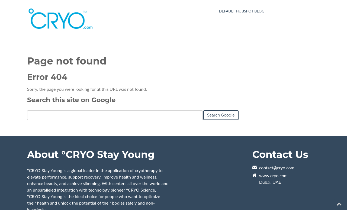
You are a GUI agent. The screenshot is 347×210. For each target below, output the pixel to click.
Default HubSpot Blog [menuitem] (241, 11)
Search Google (221, 115)
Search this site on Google (71, 100)
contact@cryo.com (276, 167)
